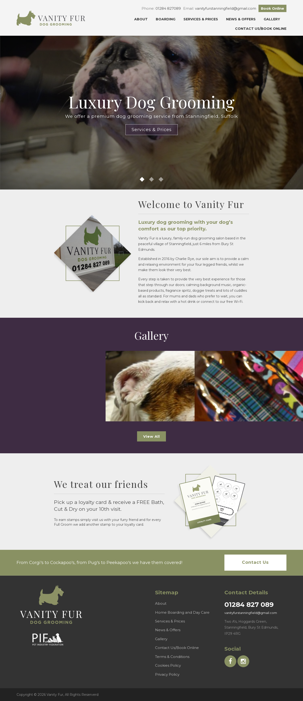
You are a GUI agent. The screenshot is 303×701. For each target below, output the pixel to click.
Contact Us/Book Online (260, 28)
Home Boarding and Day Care (182, 612)
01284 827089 (168, 8)
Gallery (272, 19)
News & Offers (241, 19)
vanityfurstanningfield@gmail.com (225, 8)
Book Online (272, 8)
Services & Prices (200, 19)
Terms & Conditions (172, 656)
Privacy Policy (167, 674)
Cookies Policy (168, 665)
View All (151, 436)
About (141, 19)
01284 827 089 (249, 604)
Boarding (165, 19)
